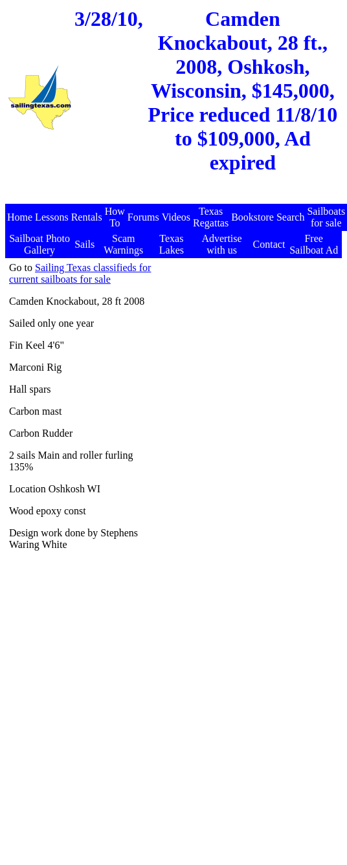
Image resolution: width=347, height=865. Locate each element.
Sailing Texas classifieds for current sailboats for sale (80, 273)
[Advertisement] (216, 383)
